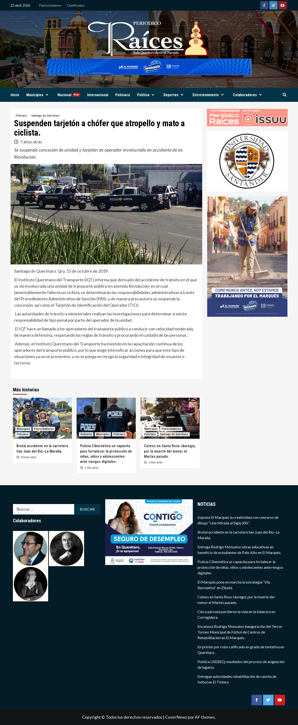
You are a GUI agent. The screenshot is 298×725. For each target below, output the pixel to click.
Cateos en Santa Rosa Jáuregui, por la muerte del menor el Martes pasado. (170, 451)
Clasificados (76, 5)
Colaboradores (248, 95)
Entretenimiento (209, 95)
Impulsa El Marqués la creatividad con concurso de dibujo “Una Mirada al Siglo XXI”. (238, 520)
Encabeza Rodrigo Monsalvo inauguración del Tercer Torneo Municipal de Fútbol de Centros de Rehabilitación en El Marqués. (239, 632)
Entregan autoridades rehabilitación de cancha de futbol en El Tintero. (236, 679)
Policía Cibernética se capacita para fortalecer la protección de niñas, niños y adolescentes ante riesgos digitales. (240, 567)
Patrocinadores (50, 5)
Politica (146, 95)
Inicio (15, 95)
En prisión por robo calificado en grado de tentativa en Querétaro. (240, 650)
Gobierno (86, 434)
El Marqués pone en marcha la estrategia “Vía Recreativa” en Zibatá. (233, 585)
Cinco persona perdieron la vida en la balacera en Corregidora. (236, 614)
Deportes (174, 95)
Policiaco (122, 95)
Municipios (38, 95)
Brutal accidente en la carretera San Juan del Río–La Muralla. (238, 535)
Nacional (69, 95)
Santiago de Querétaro (45, 115)
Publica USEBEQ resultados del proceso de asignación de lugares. (241, 664)
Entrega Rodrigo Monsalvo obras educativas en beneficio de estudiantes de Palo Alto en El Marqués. (239, 550)
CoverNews (176, 717)
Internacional (97, 95)
